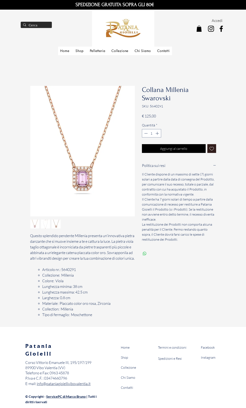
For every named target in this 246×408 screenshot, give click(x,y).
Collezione (128, 367)
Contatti (127, 387)
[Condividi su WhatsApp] (144, 253)
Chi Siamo (128, 377)
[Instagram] (211, 29)
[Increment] (158, 133)
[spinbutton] (151, 133)
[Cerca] (36, 25)
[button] (199, 28)
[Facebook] (221, 29)
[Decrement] (145, 133)
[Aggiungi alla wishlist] (211, 148)
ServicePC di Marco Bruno (66, 396)
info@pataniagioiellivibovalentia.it (63, 383)
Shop (124, 357)
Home (125, 347)
